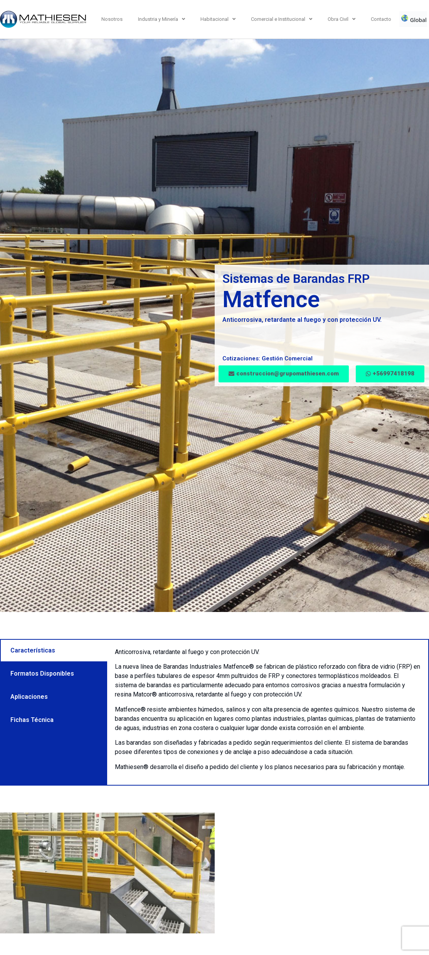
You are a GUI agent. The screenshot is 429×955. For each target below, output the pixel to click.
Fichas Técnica (32, 719)
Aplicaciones (29, 696)
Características (32, 650)
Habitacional (218, 19)
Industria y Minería (161, 19)
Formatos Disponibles (42, 673)
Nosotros (112, 19)
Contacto (381, 19)
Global (414, 19)
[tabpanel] (267, 712)
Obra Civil (341, 19)
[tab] (53, 650)
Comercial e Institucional (281, 19)
